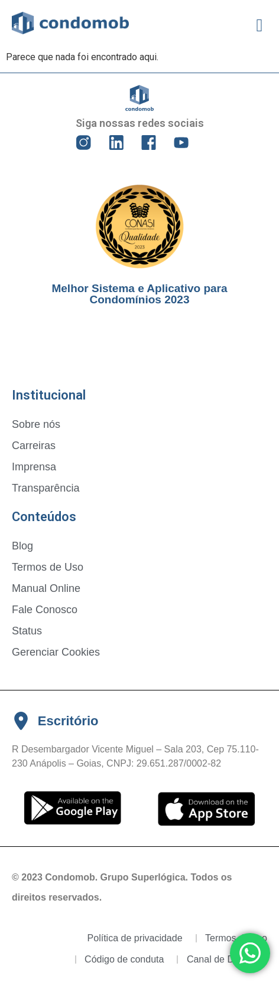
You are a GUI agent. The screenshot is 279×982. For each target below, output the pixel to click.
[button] (259, 25)
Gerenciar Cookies (56, 652)
